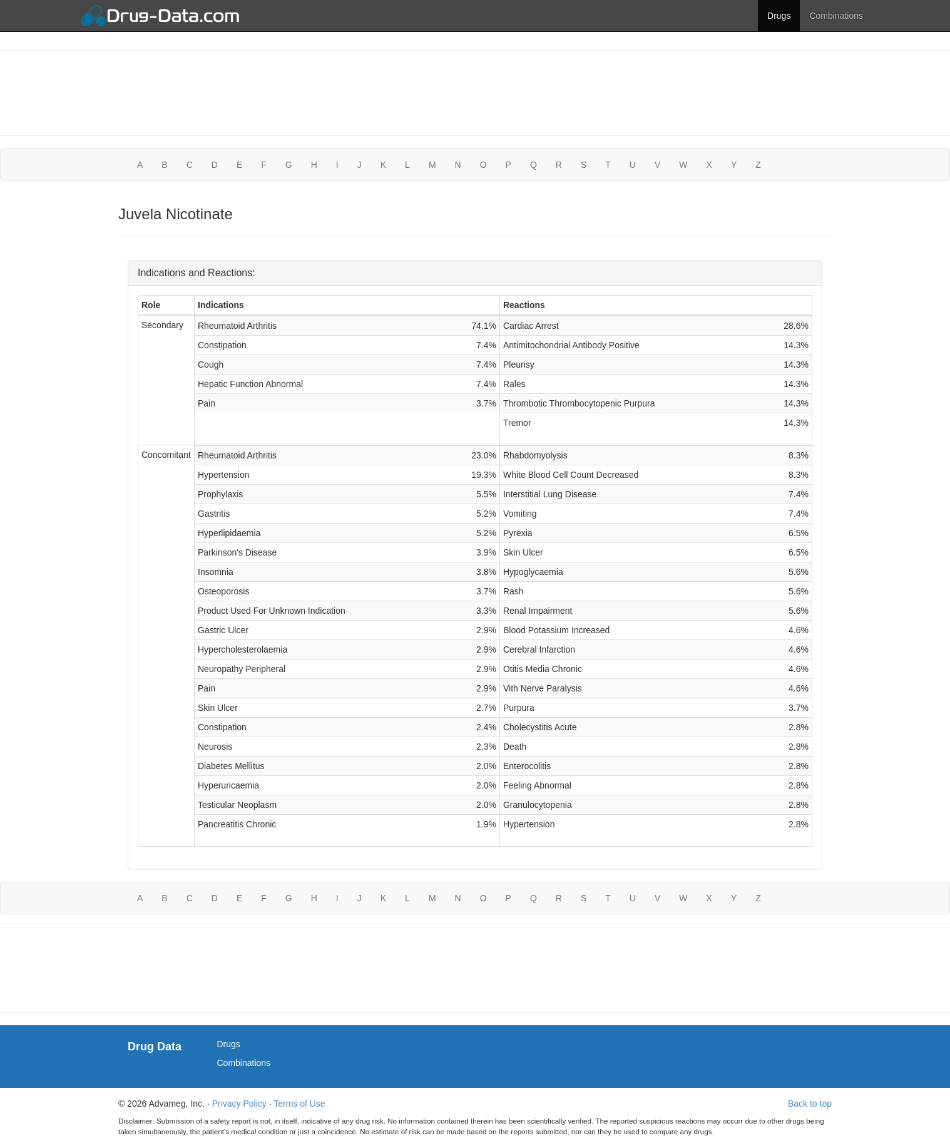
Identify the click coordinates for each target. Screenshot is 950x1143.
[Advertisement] (475, 91)
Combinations (836, 16)
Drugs (778, 16)
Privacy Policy (239, 1104)
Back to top (810, 1104)
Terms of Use (299, 1104)
